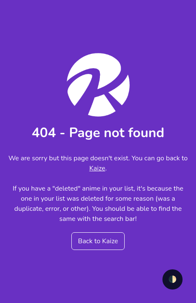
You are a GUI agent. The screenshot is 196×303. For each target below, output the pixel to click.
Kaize (97, 168)
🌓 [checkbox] (172, 279)
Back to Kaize (98, 241)
